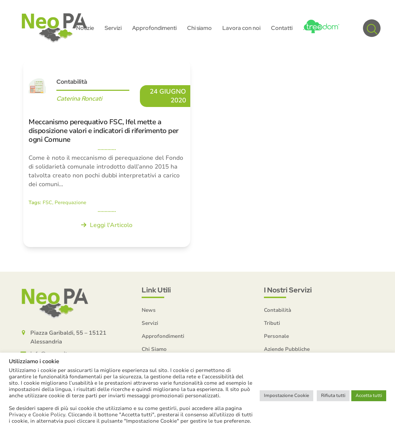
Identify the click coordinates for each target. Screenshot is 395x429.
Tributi (272, 323)
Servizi (150, 323)
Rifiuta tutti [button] (333, 395)
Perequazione (70, 202)
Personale (276, 336)
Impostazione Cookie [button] (286, 395)
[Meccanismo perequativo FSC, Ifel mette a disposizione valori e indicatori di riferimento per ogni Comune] (107, 153)
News (149, 310)
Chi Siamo (154, 349)
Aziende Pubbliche (287, 349)
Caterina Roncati (79, 98)
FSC (47, 202)
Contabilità (71, 82)
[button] (372, 28)
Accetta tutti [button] (369, 395)
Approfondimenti (163, 336)
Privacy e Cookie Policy (37, 414)
